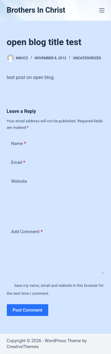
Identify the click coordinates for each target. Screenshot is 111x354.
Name (18, 143)
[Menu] (101, 10)
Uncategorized (87, 58)
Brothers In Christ (36, 10)
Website (19, 181)
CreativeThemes (23, 346)
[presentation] (47, 204)
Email (18, 162)
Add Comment (27, 232)
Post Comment (27, 310)
